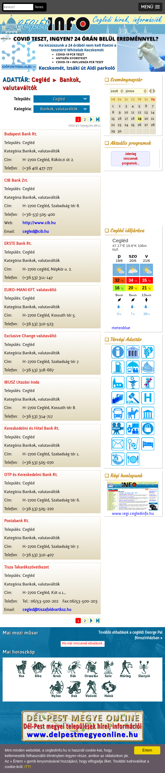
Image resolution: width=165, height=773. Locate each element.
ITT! (27, 767)
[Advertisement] (132, 199)
